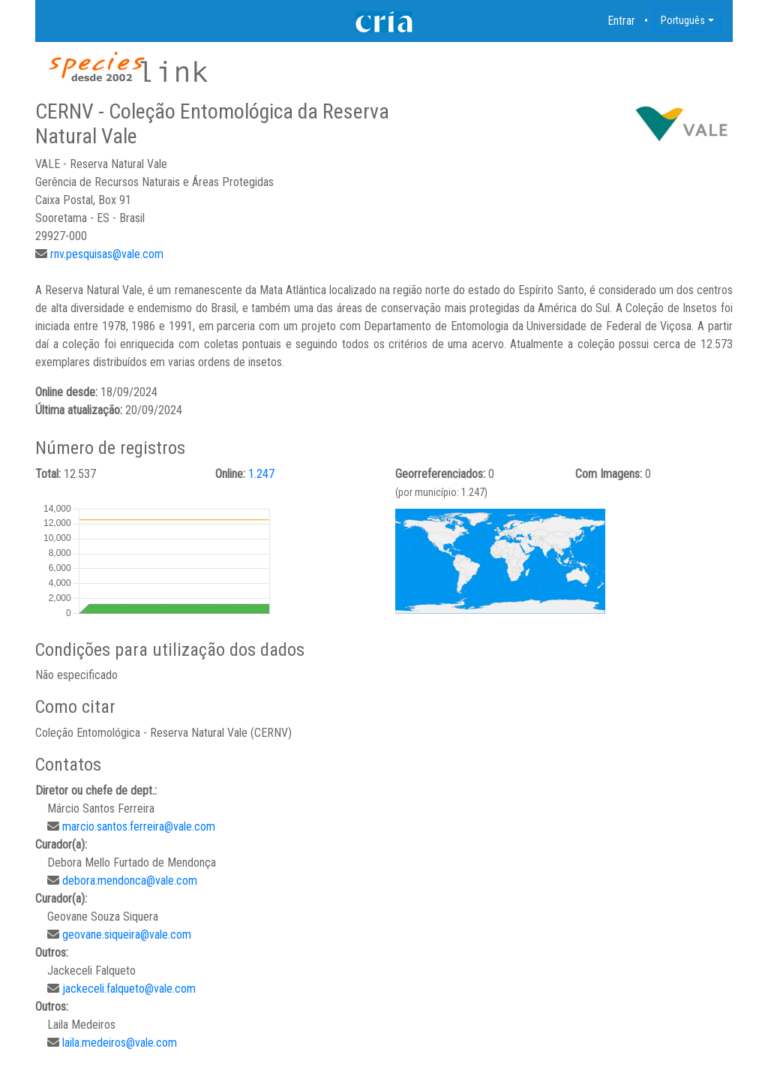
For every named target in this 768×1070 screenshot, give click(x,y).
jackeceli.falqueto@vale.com (129, 988)
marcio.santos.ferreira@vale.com (138, 826)
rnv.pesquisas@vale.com (107, 254)
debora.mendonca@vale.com (129, 880)
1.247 (261, 474)
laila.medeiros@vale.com (119, 1042)
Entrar (621, 21)
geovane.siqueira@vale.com (126, 934)
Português (683, 20)
